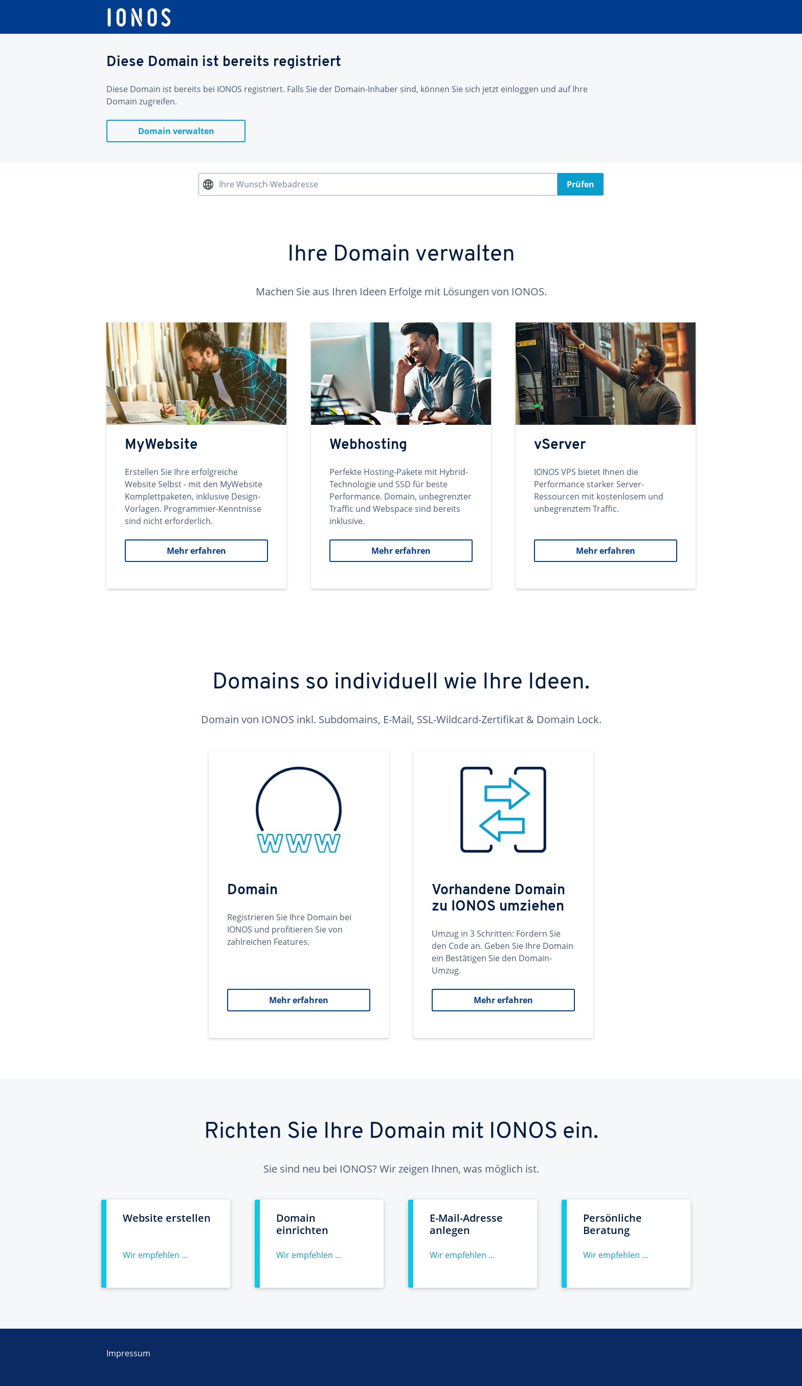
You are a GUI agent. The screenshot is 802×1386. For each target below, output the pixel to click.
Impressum (128, 1353)
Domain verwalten (176, 131)
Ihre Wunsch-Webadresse (268, 184)
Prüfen (580, 184)
